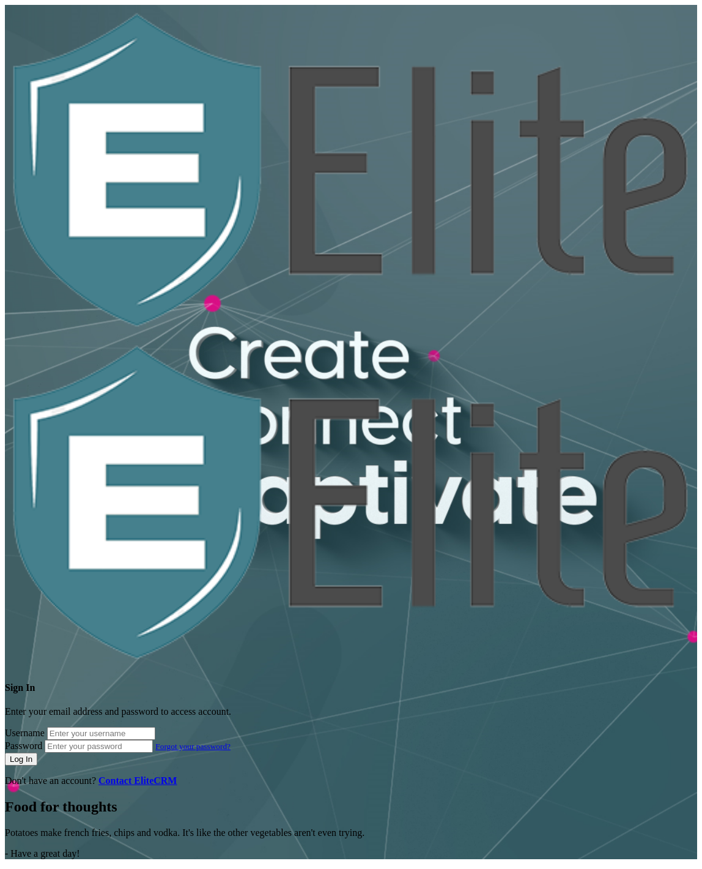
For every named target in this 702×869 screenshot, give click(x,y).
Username (25, 733)
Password (23, 745)
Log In (21, 759)
